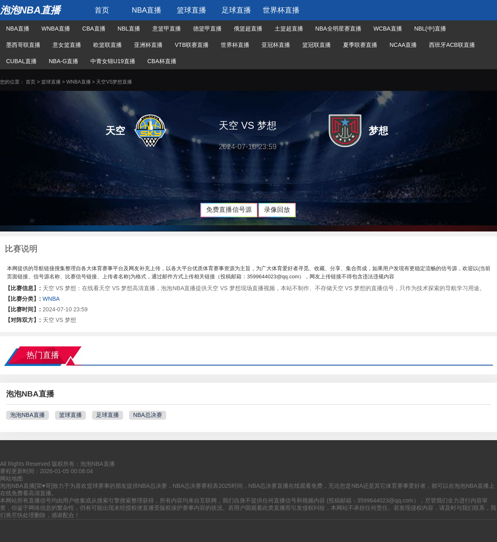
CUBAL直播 (21, 61)
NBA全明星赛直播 (338, 28)
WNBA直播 (56, 28)
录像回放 (277, 209)
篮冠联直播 (316, 45)
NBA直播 (146, 10)
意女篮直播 (67, 45)
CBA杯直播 (161, 61)
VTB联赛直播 (192, 45)
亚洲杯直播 (148, 45)
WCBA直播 (388, 28)
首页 (102, 10)
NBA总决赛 (147, 415)
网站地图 (11, 478)
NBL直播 (129, 28)
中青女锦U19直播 (112, 61)
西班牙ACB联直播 (452, 45)
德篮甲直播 (207, 28)
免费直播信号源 (229, 209)
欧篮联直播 (107, 45)
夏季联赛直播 (360, 45)
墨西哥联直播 (23, 45)
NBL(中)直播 (430, 28)
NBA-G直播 (63, 61)
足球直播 (236, 10)
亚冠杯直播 (276, 45)
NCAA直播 (403, 45)
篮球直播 (191, 10)
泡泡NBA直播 (30, 9)
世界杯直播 (281, 10)
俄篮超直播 (248, 28)
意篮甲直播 (166, 28)
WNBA (51, 298)
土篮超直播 (289, 28)
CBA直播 (94, 28)
